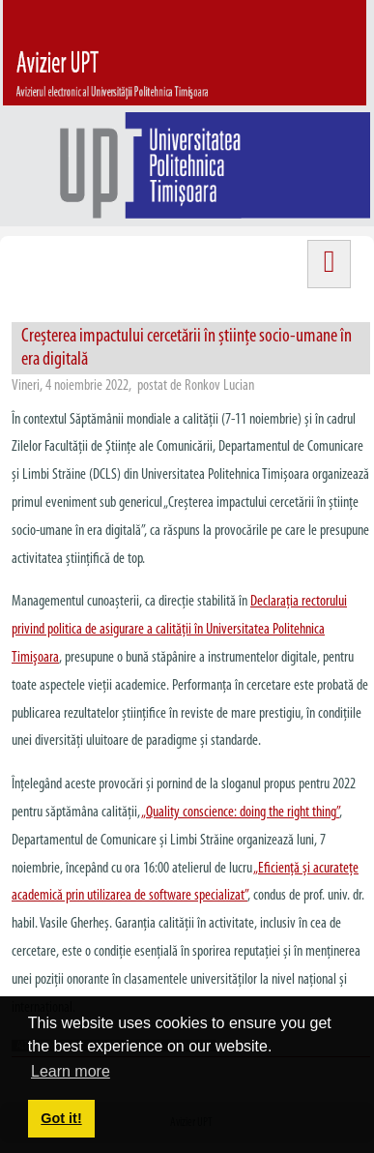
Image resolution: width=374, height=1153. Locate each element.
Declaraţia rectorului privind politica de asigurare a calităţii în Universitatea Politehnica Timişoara (179, 629)
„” (240, 812)
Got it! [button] (61, 1118)
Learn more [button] (70, 1071)
